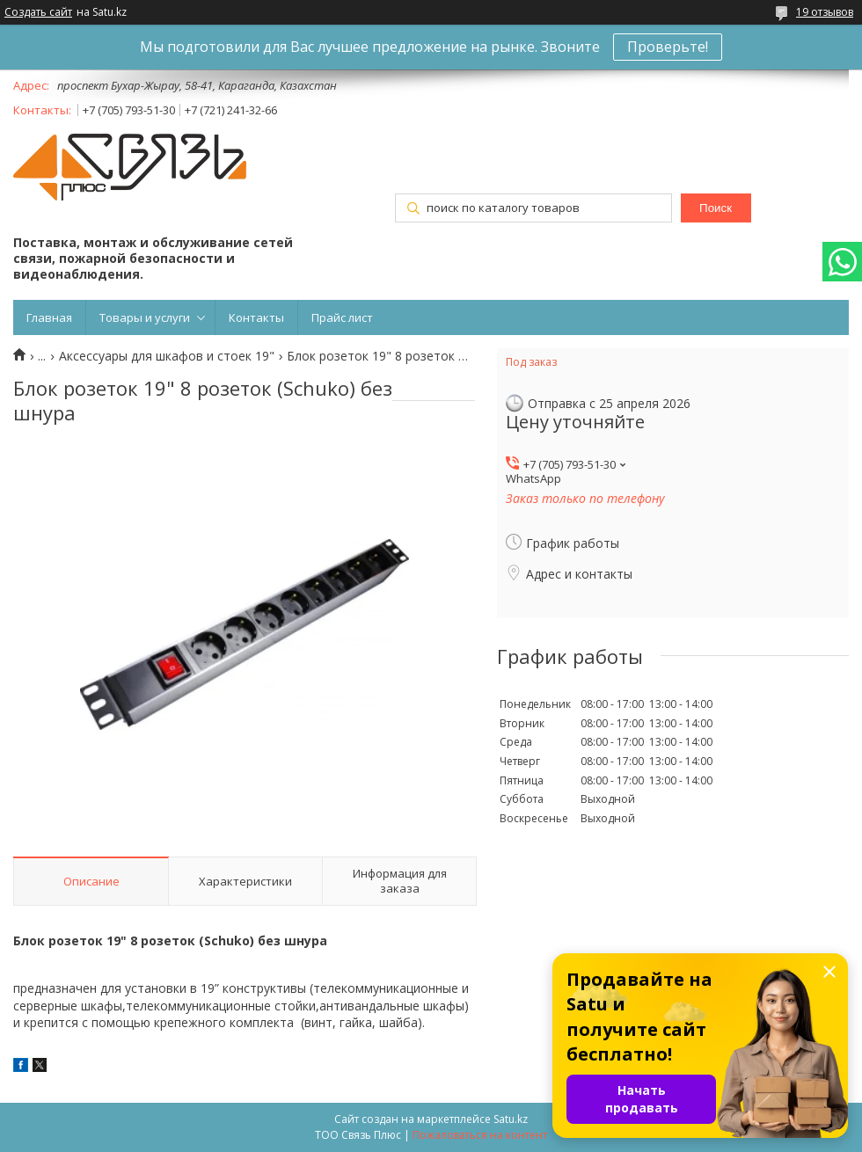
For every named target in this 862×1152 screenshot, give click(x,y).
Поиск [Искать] (715, 208)
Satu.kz (510, 1119)
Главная (49, 317)
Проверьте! (667, 46)
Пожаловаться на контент (480, 1134)
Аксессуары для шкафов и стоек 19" (166, 356)
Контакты (256, 317)
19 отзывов (824, 11)
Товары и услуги (144, 317)
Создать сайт (38, 12)
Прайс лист (342, 317)
